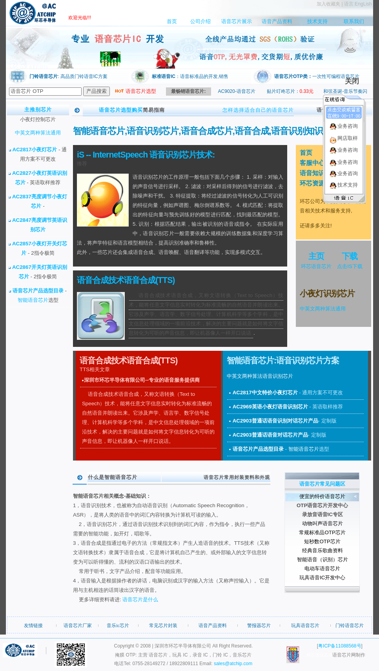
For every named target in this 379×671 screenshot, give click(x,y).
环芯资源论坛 (318, 183)
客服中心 (312, 163)
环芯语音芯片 (316, 266)
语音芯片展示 (236, 21)
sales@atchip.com (233, 663)
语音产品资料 (277, 21)
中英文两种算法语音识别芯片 (260, 376)
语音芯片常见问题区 (322, 484)
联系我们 (354, 21)
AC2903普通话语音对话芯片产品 (270, 435)
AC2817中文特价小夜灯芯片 (266, 392)
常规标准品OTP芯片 (322, 532)
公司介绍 (200, 21)
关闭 (352, 81)
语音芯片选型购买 (121, 110)
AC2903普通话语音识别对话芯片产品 (275, 421)
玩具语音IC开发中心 (322, 577)
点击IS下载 (350, 266)
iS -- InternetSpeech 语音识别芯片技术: (146, 155)
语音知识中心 (318, 173)
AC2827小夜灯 (29, 173)
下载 (349, 256)
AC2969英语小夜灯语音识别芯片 (271, 407)
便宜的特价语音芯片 (322, 496)
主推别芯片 (38, 109)
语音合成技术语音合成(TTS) (126, 280)
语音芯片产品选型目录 (39, 291)
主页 (316, 256)
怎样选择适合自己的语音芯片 (258, 110)
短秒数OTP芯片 (322, 541)
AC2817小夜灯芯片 (36, 149)
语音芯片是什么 (140, 599)
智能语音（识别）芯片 (322, 559)
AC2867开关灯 (29, 267)
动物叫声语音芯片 (322, 523)
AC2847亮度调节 (32, 220)
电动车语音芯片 (322, 568)
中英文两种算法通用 (38, 133)
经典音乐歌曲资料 (322, 550)
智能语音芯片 (33, 300)
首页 (172, 21)
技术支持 (317, 21)
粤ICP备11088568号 (339, 646)
